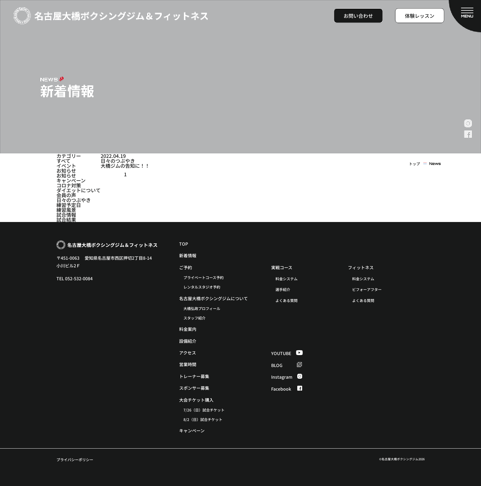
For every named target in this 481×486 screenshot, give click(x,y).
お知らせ (66, 170)
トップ (414, 164)
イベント (66, 165)
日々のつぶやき (73, 199)
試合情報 (66, 214)
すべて (63, 160)
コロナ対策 (68, 185)
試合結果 (66, 219)
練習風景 (66, 209)
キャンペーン (71, 180)
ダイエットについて (78, 190)
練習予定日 (68, 204)
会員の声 (66, 195)
